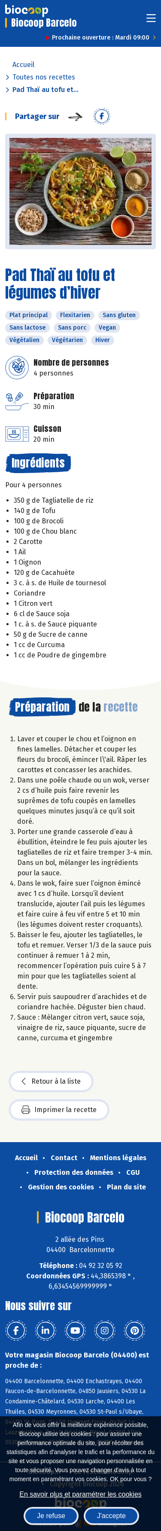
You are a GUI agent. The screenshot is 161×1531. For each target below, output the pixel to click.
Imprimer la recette (59, 1110)
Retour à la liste (51, 1081)
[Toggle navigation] (151, 20)
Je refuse (51, 1515)
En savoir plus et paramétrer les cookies (80, 1494)
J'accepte (111, 1515)
